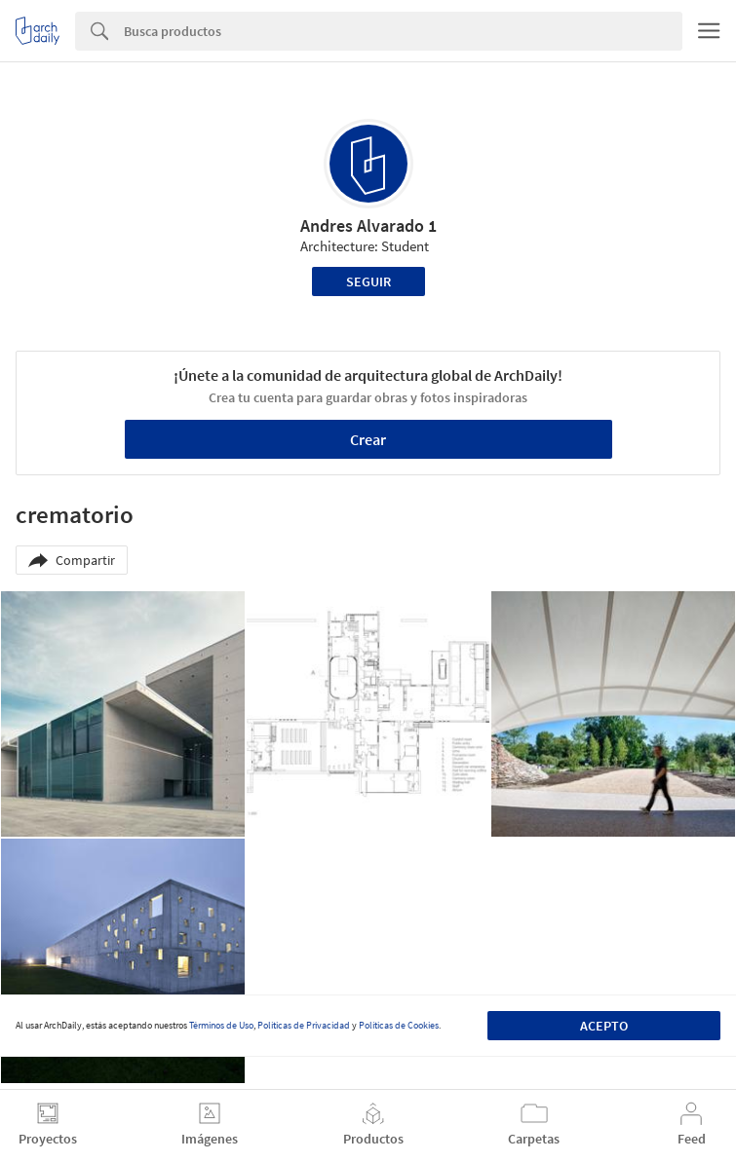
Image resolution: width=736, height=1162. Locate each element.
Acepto (604, 1025)
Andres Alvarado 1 (368, 225)
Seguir (368, 281)
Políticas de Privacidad (303, 1025)
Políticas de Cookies (399, 1025)
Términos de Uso (221, 1025)
